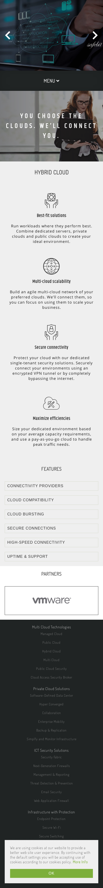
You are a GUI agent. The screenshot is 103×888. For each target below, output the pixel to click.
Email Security (51, 792)
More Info (80, 862)
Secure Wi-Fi (51, 827)
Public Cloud (51, 642)
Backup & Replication (51, 730)
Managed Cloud (51, 634)
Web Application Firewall (51, 801)
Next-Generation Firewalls (51, 766)
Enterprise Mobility (51, 721)
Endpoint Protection (51, 819)
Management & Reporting (51, 774)
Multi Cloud (51, 660)
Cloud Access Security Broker (51, 677)
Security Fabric (51, 757)
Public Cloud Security (51, 669)
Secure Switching (51, 836)
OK (51, 873)
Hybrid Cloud (51, 651)
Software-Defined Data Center (51, 695)
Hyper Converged (51, 704)
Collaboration (51, 713)
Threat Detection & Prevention (51, 783)
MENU (52, 81)
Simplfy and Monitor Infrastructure (51, 739)
